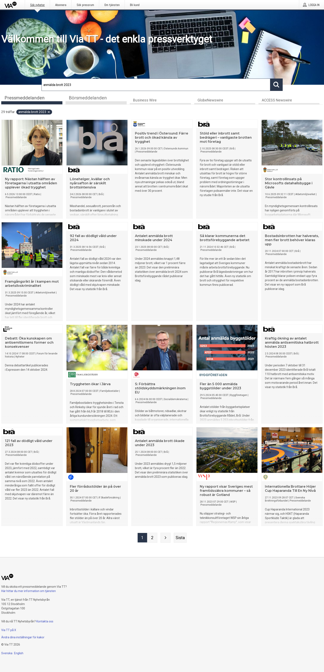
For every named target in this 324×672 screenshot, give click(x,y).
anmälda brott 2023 (34, 112)
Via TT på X (8, 630)
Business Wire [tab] (145, 100)
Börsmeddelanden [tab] (88, 97)
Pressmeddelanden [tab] (25, 97)
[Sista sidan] (180, 538)
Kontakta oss (44, 621)
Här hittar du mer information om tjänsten (28, 591)
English (18, 653)
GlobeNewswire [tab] (210, 100)
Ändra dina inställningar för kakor (22, 637)
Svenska (6, 653)
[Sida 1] (142, 538)
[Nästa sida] (165, 538)
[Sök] (156, 85)
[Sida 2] (152, 538)
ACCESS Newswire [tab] (277, 100)
